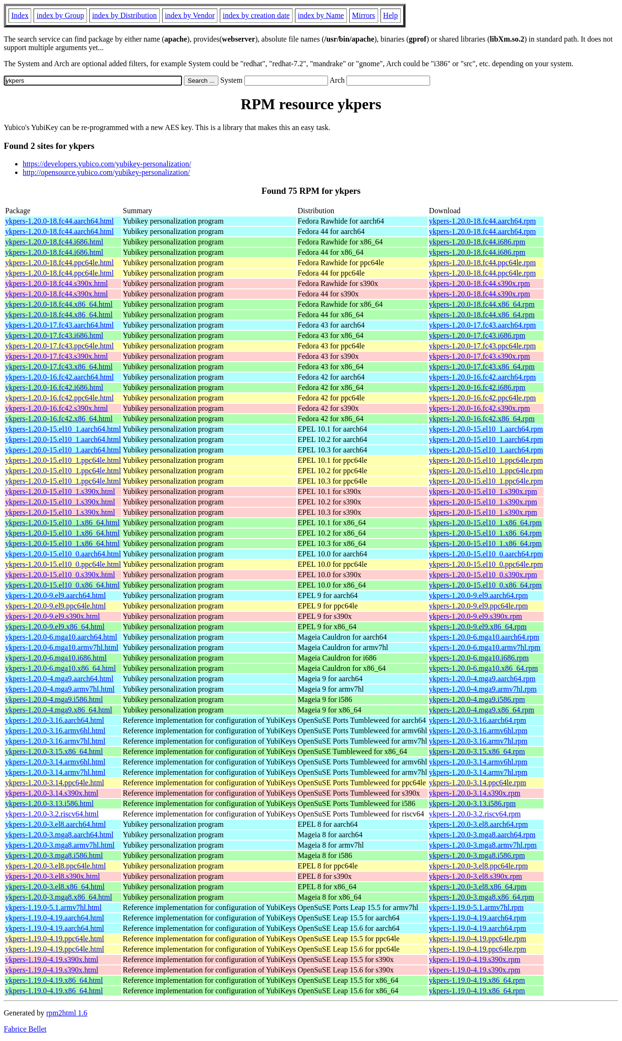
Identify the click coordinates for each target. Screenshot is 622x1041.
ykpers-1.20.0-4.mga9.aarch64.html (59, 679)
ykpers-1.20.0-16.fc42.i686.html (54, 387)
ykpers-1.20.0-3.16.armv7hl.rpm (478, 741)
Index (19, 15)
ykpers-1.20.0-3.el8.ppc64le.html (55, 866)
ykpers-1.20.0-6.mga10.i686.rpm (479, 658)
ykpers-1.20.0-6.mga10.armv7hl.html (62, 647)
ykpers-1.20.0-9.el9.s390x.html (52, 616)
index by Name (321, 15)
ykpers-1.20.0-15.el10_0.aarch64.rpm (486, 554)
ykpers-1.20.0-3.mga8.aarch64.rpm (482, 835)
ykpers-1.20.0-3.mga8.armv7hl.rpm (483, 845)
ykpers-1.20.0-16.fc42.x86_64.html (58, 419)
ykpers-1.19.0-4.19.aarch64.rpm (478, 918)
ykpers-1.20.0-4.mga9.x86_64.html (58, 710)
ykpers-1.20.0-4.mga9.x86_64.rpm (482, 710)
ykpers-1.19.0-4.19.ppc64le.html (54, 939)
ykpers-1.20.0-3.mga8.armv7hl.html (60, 845)
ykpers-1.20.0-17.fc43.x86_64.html (58, 367)
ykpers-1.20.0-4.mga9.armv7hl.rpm (483, 689)
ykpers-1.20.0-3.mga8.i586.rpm (477, 855)
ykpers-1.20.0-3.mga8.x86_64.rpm (482, 897)
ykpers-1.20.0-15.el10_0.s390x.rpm (483, 575)
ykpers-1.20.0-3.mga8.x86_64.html (58, 897)
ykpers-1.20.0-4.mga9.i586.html (54, 699)
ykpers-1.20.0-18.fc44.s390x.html (56, 283)
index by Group (60, 15)
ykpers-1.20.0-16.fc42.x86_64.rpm (482, 419)
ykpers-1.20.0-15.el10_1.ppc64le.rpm (486, 460)
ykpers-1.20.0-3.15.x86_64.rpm (477, 751)
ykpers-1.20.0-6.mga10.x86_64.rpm (483, 668)
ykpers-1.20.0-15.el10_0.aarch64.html (63, 554)
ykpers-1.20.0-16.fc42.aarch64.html (59, 377)
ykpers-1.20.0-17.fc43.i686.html (54, 335)
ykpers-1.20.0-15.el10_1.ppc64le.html (63, 460)
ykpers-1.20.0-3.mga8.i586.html (54, 855)
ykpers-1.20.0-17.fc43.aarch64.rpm (482, 325)
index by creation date (256, 15)
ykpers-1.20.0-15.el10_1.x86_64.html (62, 523)
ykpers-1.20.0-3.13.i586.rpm (472, 803)
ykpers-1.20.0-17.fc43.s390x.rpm (479, 356)
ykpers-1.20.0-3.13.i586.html (49, 803)
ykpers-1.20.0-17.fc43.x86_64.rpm (482, 367)
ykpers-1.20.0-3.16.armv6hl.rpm (478, 731)
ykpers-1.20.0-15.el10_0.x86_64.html (62, 585)
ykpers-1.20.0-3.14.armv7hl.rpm (478, 772)
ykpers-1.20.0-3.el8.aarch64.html (55, 824)
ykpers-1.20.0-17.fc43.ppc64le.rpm (482, 346)
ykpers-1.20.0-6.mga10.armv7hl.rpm (485, 647)
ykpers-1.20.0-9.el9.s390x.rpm (475, 616)
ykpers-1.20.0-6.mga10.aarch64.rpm (484, 637)
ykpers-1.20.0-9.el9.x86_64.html (54, 627)
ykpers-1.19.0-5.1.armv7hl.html (53, 907)
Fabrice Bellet (25, 1029)
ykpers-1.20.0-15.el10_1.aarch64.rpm (486, 429)
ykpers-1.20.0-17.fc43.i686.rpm (477, 335)
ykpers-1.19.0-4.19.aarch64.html (54, 918)
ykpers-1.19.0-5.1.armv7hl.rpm (476, 907)
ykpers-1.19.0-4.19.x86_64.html (54, 980)
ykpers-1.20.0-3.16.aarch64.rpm (478, 720)
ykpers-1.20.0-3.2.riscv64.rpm (475, 814)
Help (390, 15)
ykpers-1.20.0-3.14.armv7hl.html (55, 772)
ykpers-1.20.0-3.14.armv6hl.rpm (478, 762)
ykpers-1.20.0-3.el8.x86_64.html (54, 887)
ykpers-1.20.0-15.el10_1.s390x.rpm (483, 491)
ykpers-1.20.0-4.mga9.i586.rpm (477, 699)
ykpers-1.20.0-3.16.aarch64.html (54, 720)
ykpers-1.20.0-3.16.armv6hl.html (55, 731)
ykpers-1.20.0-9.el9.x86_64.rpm (478, 627)
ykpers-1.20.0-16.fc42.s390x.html (56, 408)
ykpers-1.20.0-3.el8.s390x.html (52, 876)
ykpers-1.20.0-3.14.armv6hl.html (55, 762)
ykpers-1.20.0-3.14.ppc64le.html (54, 783)
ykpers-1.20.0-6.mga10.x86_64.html (60, 668)
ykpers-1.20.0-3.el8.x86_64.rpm (478, 887)
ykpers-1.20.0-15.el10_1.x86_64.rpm (485, 523)
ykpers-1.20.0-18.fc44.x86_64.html (58, 304)
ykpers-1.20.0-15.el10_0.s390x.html (60, 575)
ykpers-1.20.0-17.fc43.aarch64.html (59, 325)
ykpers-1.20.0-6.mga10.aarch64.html (61, 637)
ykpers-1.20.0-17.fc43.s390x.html (56, 356)
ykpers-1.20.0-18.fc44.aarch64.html (59, 221)
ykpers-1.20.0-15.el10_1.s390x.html (60, 491)
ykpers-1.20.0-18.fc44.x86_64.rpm (482, 304)
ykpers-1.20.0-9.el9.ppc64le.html (55, 606)
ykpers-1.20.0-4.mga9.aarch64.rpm (482, 679)
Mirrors (363, 15)
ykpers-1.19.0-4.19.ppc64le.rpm (478, 939)
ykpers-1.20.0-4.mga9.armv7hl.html (60, 689)
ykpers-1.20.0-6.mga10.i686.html (56, 658)
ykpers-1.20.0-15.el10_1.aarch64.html (63, 429)
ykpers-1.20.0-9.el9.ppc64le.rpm (478, 606)
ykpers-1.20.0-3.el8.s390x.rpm (475, 876)
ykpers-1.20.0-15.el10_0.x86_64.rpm (485, 585)
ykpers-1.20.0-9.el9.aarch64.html (55, 595)
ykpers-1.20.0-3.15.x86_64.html (54, 751)
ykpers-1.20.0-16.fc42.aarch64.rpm (482, 377)
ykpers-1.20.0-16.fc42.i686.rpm (477, 387)
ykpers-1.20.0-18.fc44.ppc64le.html (59, 263)
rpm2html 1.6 (66, 1013)
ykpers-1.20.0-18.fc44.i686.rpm (477, 242)
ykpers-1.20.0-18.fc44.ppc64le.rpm (482, 263)
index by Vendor (190, 15)
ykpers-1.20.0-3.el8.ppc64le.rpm (478, 866)
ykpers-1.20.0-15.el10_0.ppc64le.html (63, 564)
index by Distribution (124, 15)
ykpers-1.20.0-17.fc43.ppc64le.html (59, 346)
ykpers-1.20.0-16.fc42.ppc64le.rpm (482, 398)
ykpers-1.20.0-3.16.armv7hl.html (55, 741)
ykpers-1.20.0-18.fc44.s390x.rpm (479, 283)
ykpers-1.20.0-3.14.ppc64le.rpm (478, 783)
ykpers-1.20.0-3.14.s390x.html (51, 793)
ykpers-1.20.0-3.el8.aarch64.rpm (478, 824)
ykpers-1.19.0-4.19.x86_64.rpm (477, 980)
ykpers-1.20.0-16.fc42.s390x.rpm (479, 408)
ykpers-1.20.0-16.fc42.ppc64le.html (59, 398)
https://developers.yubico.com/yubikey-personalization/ (107, 164)
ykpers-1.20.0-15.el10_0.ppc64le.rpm (486, 564)
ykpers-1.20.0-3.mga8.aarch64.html (59, 835)
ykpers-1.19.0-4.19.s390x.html (51, 959)
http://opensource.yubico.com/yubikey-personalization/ (106, 172)
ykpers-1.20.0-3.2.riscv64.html (52, 814)
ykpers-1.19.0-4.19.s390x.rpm (474, 959)
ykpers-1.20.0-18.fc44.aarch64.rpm (482, 221)
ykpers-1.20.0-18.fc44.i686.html (54, 242)
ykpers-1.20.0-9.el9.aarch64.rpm (478, 595)
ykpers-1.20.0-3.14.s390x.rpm (474, 793)
